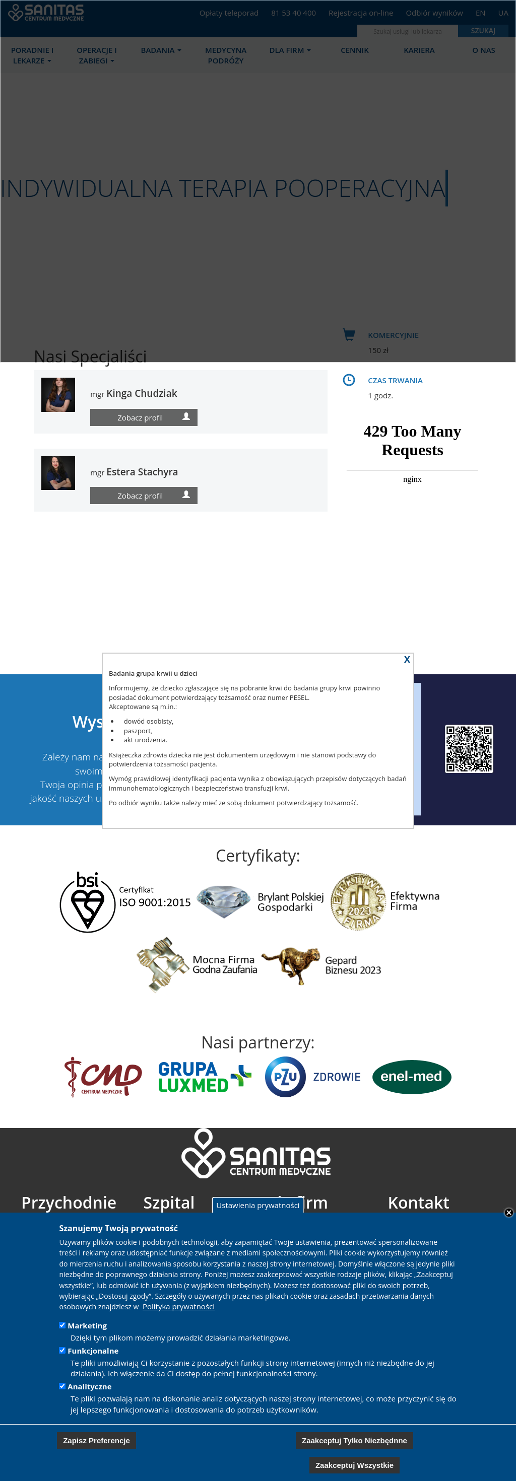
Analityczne (89, 1386)
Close (509, 1213)
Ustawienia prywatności (257, 1205)
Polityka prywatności (179, 1306)
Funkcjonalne (93, 1351)
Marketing (87, 1325)
